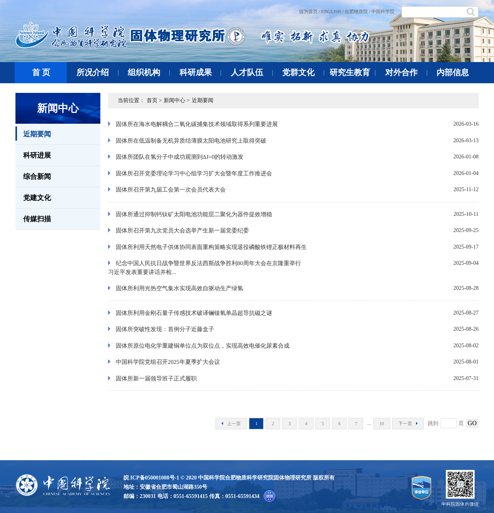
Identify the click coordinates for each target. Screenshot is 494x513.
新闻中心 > (176, 100)
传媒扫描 (37, 219)
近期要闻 (33, 133)
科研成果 (200, 72)
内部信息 (452, 72)
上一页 (231, 423)
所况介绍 (97, 72)
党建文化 (37, 198)
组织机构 (149, 72)
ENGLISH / (332, 11)
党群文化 (303, 72)
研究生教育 (353, 72)
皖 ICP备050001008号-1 (151, 478)
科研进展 (37, 155)
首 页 (41, 72)
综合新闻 (37, 176)
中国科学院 (382, 11)
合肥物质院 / (357, 11)
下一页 (408, 423)
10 (381, 423)
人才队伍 (252, 72)
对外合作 (406, 72)
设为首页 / (309, 11)
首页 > (154, 100)
